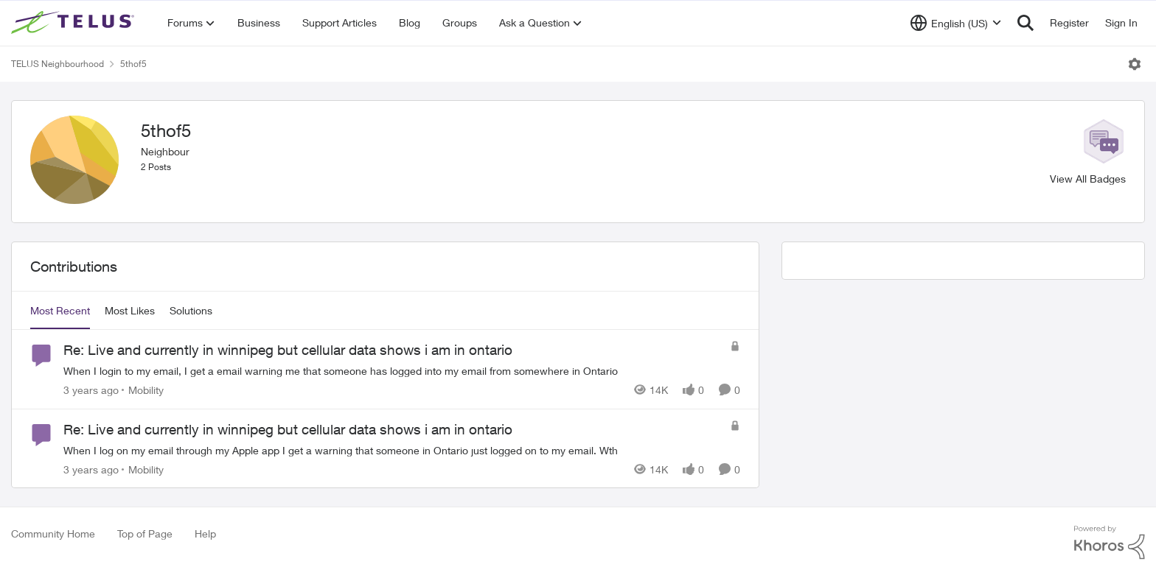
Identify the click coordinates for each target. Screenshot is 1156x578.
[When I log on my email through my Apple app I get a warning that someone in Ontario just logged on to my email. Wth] (392, 449)
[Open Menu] (1134, 64)
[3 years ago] (91, 390)
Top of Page (145, 533)
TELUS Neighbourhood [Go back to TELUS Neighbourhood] (57, 63)
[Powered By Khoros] (1109, 543)
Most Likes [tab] (130, 310)
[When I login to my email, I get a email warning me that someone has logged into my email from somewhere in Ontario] (392, 370)
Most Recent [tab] (60, 310)
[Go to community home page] (74, 23)
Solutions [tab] (191, 310)
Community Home (53, 533)
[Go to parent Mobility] (143, 390)
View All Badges (1088, 178)
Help (205, 533)
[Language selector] (956, 23)
